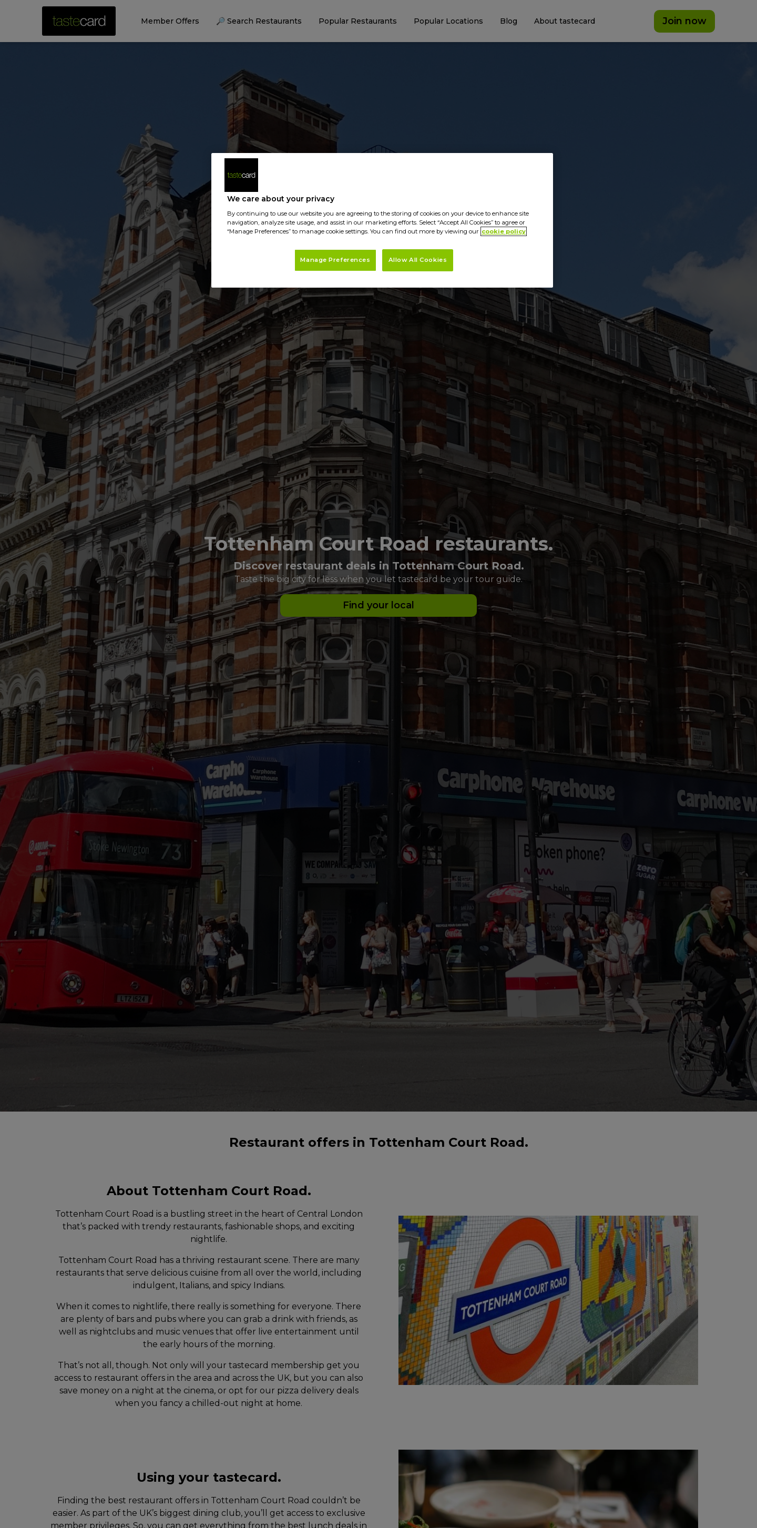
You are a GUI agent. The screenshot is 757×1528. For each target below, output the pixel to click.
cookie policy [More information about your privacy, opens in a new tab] (504, 231)
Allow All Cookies (417, 259)
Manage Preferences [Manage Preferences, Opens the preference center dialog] (335, 259)
